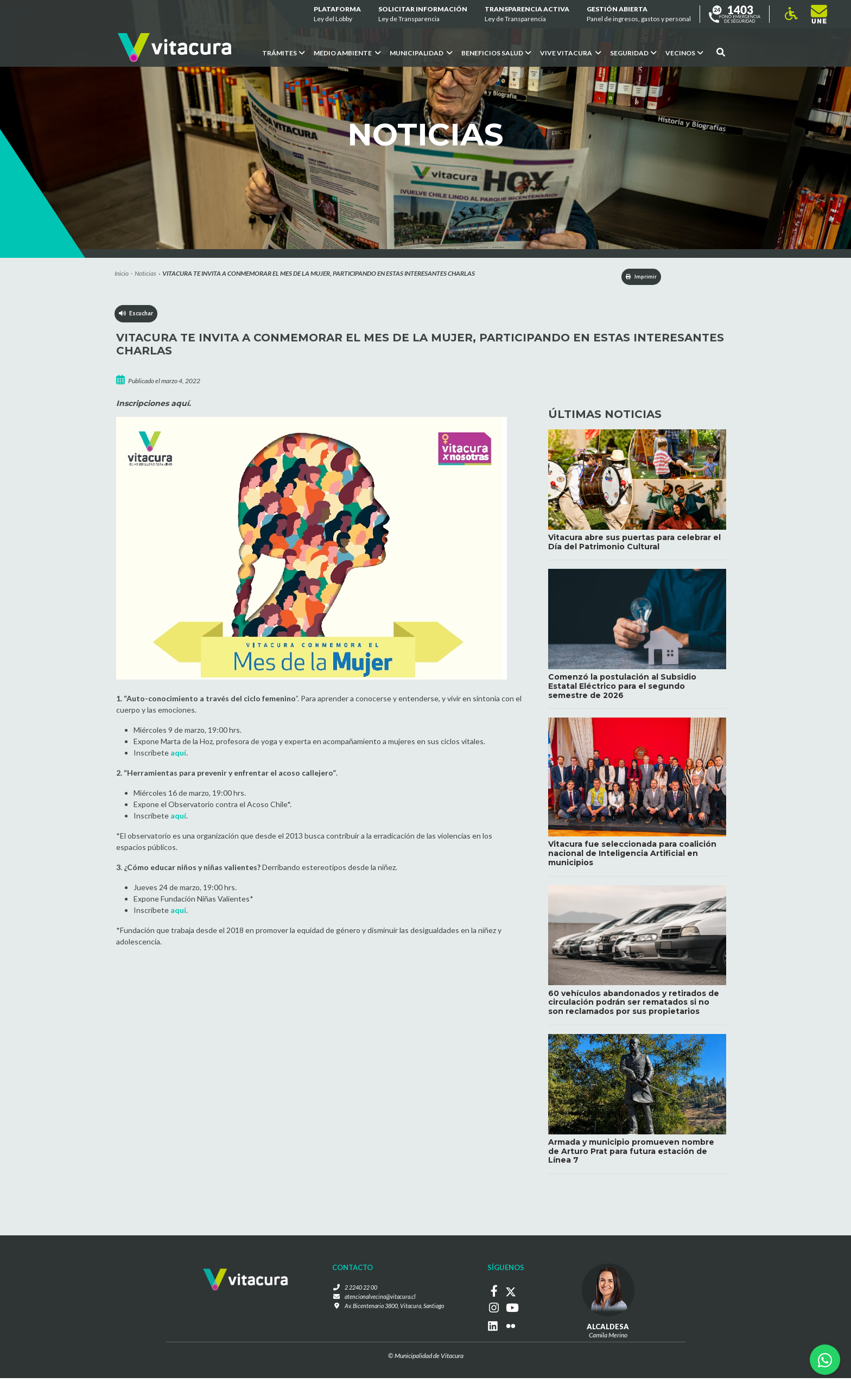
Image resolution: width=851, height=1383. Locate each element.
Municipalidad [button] (421, 53)
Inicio (122, 273)
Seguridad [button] (633, 53)
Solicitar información (422, 14)
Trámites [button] (283, 53)
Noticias (145, 273)
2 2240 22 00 (357, 1294)
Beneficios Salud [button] (496, 53)
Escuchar (138, 318)
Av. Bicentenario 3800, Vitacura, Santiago (394, 1314)
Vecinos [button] (684, 53)
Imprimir (632, 278)
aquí (178, 754)
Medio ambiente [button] (347, 53)
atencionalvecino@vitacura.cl (377, 1304)
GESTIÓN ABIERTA (639, 14)
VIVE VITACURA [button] (570, 53)
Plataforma (337, 14)
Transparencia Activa (527, 14)
